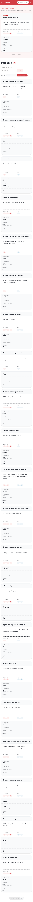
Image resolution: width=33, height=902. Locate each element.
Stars (15, 75)
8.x (18, 33)
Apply (19, 71)
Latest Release (22, 75)
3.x (10, 33)
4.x (7, 33)
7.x (21, 33)
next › (22, 898)
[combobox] (24, 2)
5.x (4, 33)
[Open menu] (30, 2)
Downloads (9, 75)
